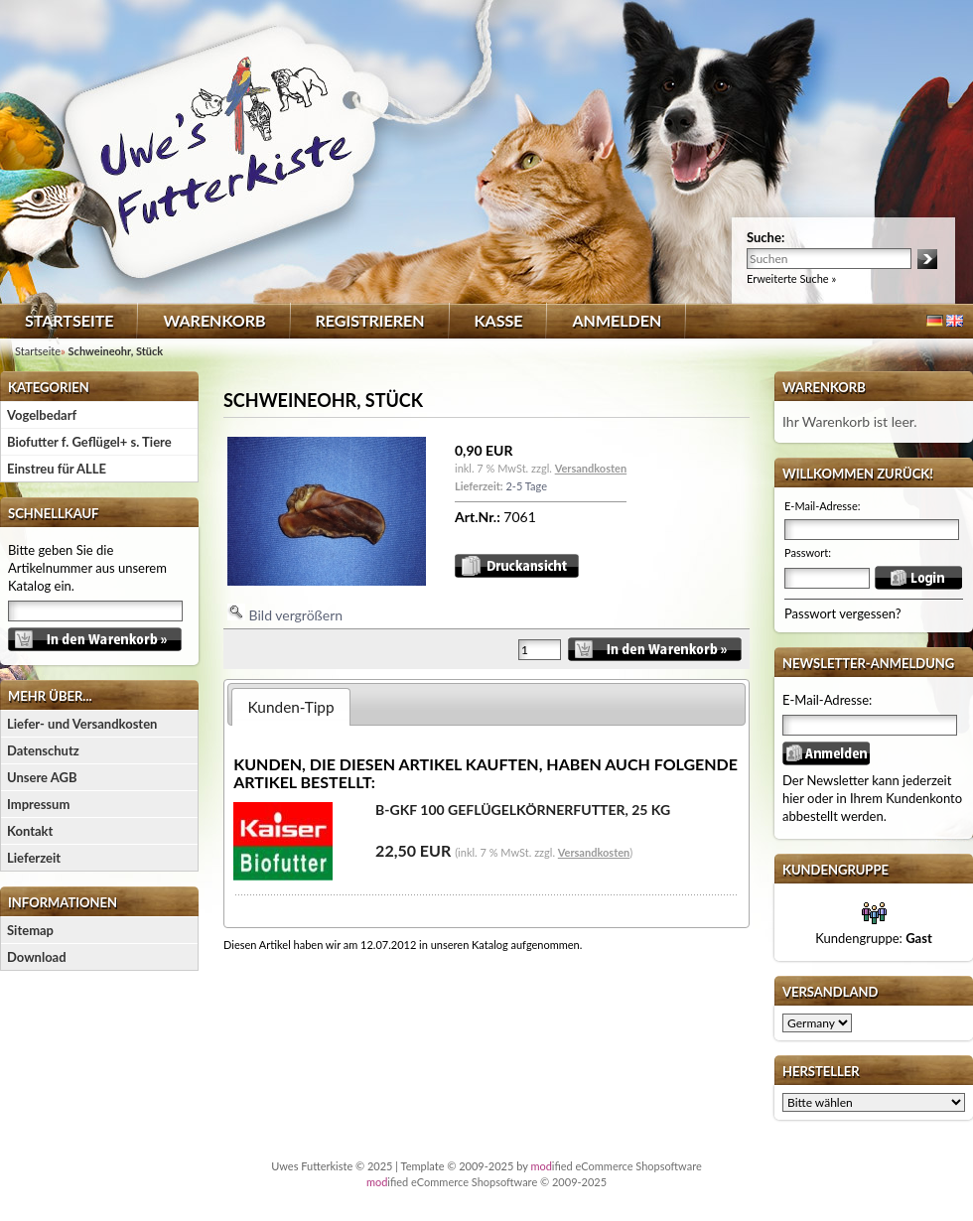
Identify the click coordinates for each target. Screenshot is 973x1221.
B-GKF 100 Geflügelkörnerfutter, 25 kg (522, 809)
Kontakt (30, 831)
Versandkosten (590, 468)
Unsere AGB (42, 777)
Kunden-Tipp (291, 707)
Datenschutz (43, 750)
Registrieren (370, 320)
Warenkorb (214, 320)
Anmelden (616, 320)
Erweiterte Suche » (791, 278)
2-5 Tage (525, 485)
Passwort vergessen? (843, 613)
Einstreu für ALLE (56, 468)
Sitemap (30, 930)
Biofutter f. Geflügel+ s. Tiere (89, 442)
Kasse (499, 320)
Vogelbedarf (41, 415)
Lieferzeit (34, 858)
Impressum (38, 804)
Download (37, 957)
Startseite (69, 320)
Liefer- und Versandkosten (82, 724)
